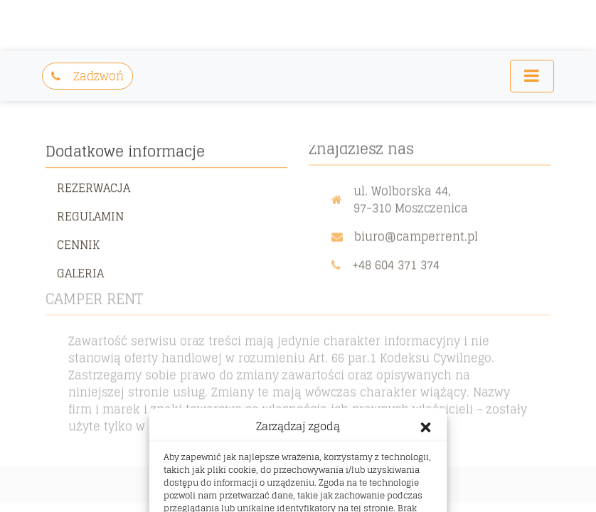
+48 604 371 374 (396, 262)
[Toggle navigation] (532, 76)
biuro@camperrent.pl (416, 233)
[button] (426, 427)
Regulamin (90, 215)
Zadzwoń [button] (87, 76)
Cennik (78, 243)
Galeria (80, 272)
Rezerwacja (93, 186)
